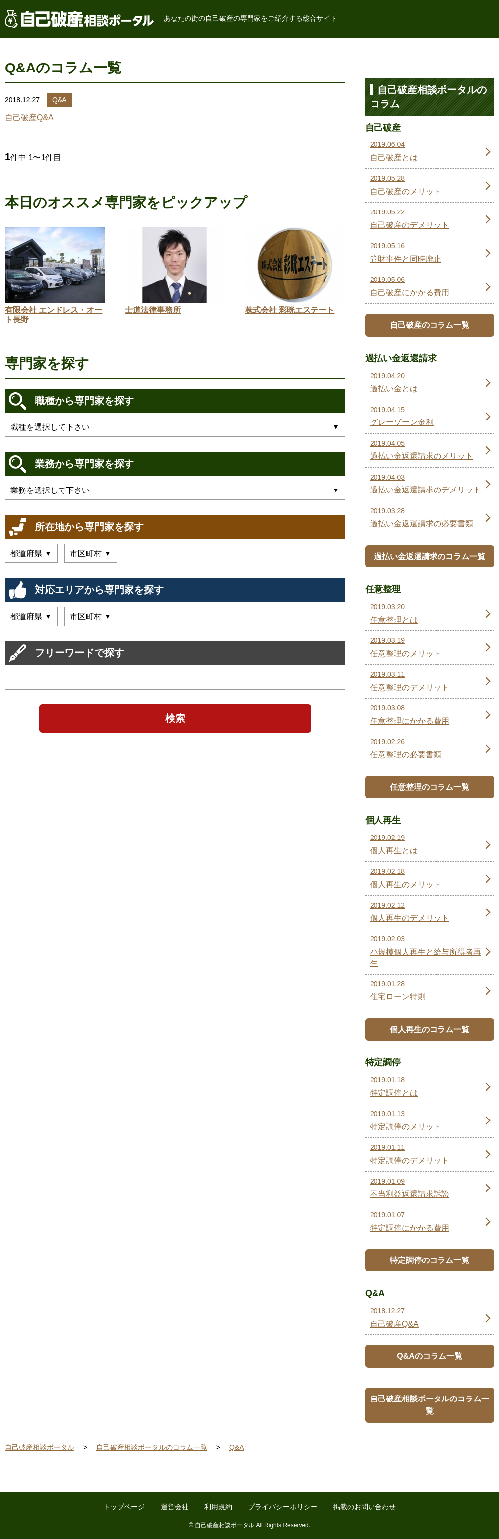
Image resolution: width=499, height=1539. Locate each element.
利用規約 (218, 1507)
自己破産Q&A (29, 117)
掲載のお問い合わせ (364, 1507)
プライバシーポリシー (282, 1507)
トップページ (124, 1507)
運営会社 (174, 1507)
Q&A (59, 100)
